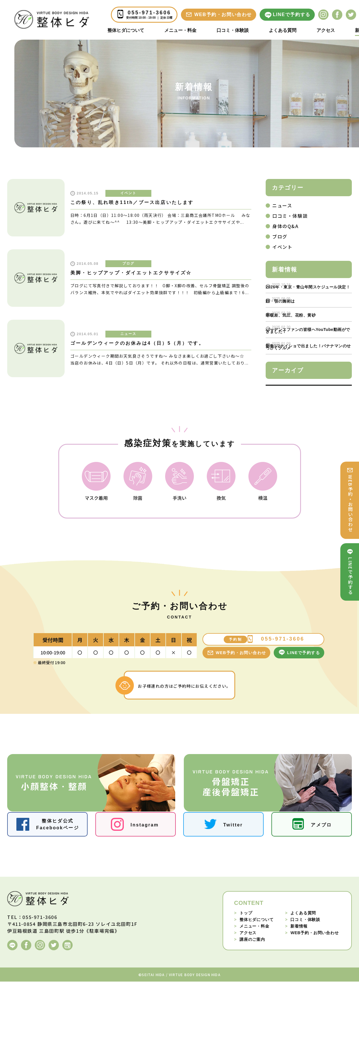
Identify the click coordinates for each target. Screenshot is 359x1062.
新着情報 (296, 1006)
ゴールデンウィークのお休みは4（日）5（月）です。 (137, 343)
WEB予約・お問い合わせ (223, 14)
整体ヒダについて (125, 30)
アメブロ (321, 905)
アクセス (325, 30)
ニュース (128, 334)
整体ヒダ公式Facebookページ (57, 904)
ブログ (128, 263)
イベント (128, 193)
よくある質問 (282, 30)
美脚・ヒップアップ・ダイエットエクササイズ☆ (131, 272)
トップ (243, 993)
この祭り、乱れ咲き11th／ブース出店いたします (132, 202)
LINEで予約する (291, 14)
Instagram (145, 905)
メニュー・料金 (180, 30)
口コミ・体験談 (233, 30)
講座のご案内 (249, 1019)
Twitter (233, 905)
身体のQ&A (285, 226)
